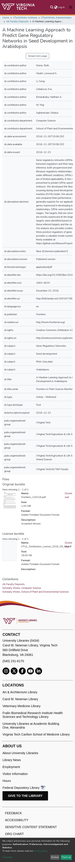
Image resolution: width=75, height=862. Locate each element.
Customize (7, 857)
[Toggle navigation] (70, 7)
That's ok (66, 857)
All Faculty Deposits (17, 21)
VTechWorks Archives (25, 17)
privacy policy (40, 850)
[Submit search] (52, 7)
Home (6, 17)
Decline (55, 857)
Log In (61, 7)
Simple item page (37, 56)
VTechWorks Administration (56, 17)
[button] (56, 7)
